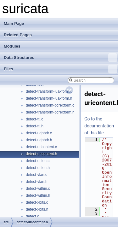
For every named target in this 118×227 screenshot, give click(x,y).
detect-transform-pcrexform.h (50, 112)
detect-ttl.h (34, 126)
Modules (12, 46)
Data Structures (60, 57)
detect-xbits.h (37, 209)
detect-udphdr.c (39, 133)
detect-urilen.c (37, 161)
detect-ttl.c (34, 119)
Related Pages (18, 34)
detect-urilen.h (38, 168)
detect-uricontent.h (41, 154)
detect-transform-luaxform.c (49, 91)
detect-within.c (38, 188)
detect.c (32, 216)
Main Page (14, 23)
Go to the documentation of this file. (99, 125)
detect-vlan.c (36, 174)
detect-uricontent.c (41, 147)
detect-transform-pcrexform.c (50, 105)
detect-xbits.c (37, 202)
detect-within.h (38, 195)
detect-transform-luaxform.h (49, 98)
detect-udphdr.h (39, 140)
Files (60, 69)
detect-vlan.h (37, 181)
